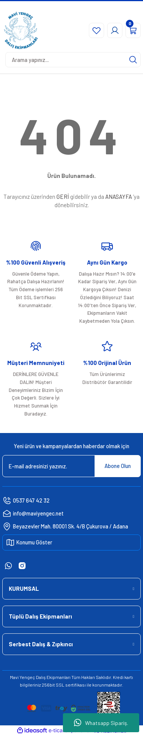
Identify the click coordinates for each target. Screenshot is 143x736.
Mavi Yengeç (22, 677)
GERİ (62, 196)
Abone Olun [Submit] (117, 466)
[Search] (73, 59)
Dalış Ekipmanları (53, 677)
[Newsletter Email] (71, 466)
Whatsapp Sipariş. (101, 723)
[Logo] (21, 30)
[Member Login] (114, 30)
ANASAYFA (118, 196)
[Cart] (133, 30)
